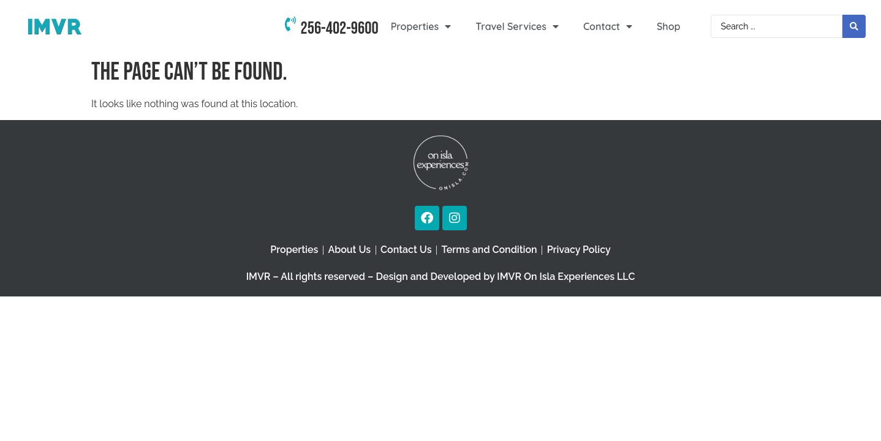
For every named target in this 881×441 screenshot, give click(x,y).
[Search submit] (854, 26)
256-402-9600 (340, 28)
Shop (668, 26)
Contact (607, 26)
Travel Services (517, 26)
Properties (421, 26)
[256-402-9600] (290, 26)
